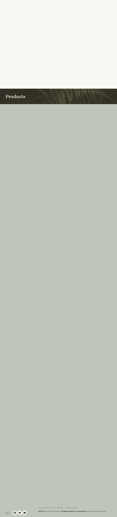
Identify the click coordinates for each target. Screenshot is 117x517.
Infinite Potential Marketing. (96, 511)
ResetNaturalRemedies (52, 511)
